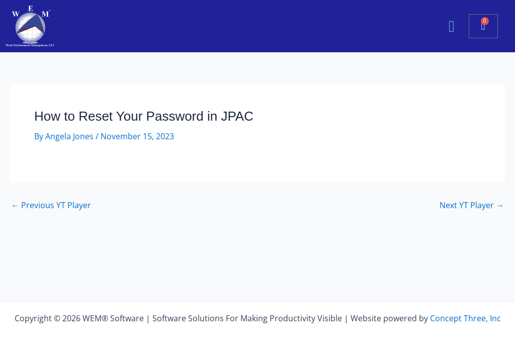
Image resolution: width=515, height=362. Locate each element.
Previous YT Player (51, 205)
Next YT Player (472, 205)
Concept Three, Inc (465, 318)
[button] (452, 26)
